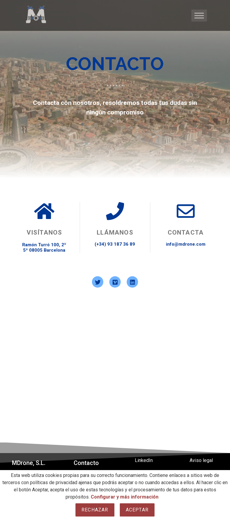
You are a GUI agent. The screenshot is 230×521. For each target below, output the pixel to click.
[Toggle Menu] (199, 15)
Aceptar (137, 510)
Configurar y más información (124, 497)
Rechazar (94, 510)
